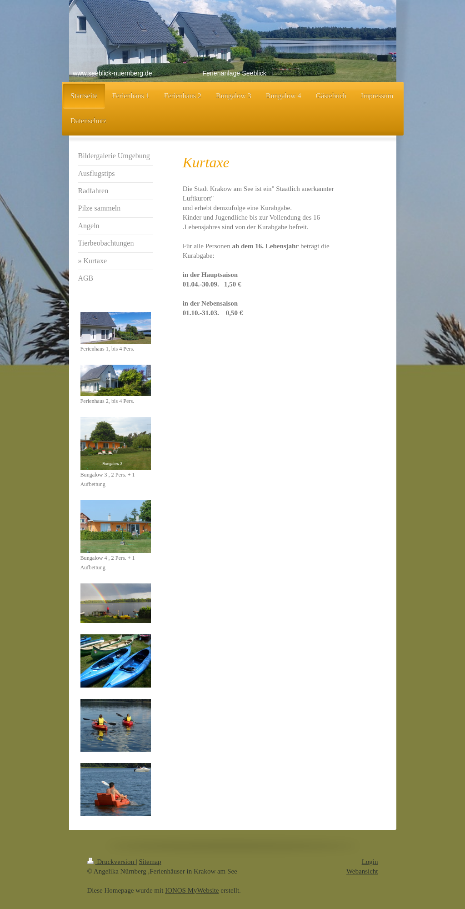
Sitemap (150, 861)
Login (370, 861)
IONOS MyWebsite (192, 890)
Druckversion (111, 861)
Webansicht (362, 871)
